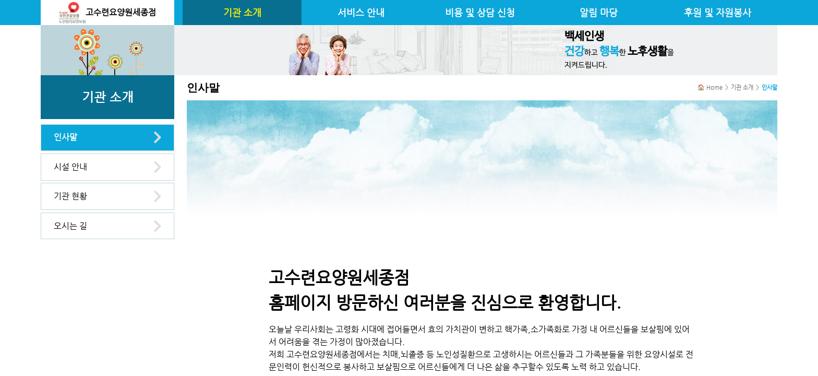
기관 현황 (70, 196)
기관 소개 (242, 12)
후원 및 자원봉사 (717, 12)
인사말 (65, 137)
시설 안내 (70, 167)
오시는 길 (70, 226)
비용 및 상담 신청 (480, 12)
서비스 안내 (361, 12)
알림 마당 (599, 12)
